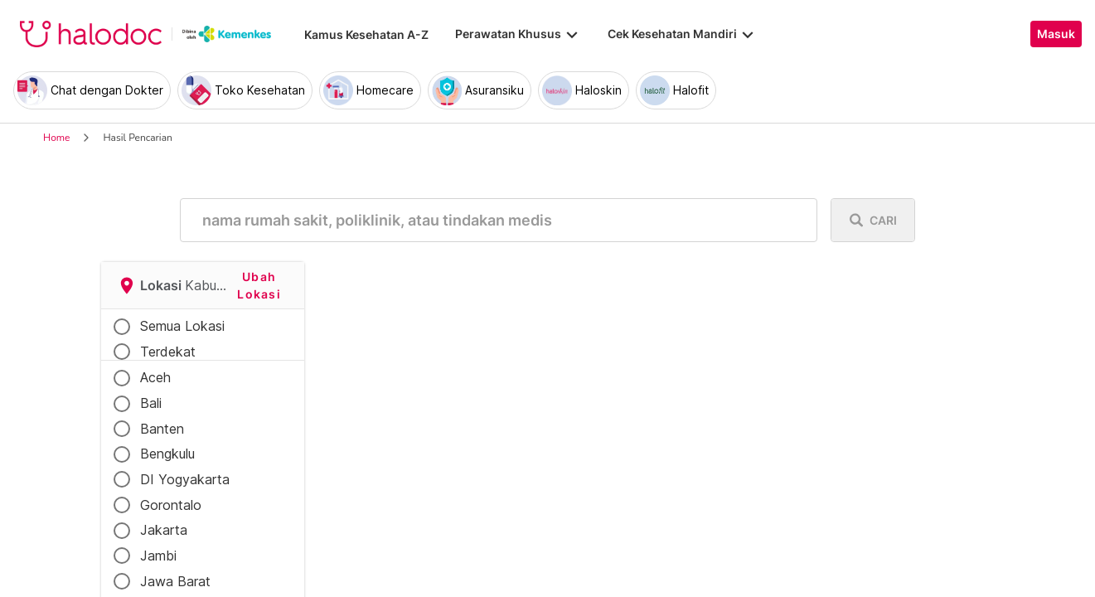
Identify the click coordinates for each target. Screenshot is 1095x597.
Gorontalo (170, 505)
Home (56, 137)
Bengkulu (167, 453)
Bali (151, 403)
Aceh (155, 377)
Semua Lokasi (182, 325)
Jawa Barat (175, 581)
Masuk (1056, 34)
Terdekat (168, 351)
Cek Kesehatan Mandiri (682, 34)
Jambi (158, 555)
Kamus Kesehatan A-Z (366, 34)
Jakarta (163, 529)
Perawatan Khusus (518, 34)
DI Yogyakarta (185, 479)
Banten (162, 428)
